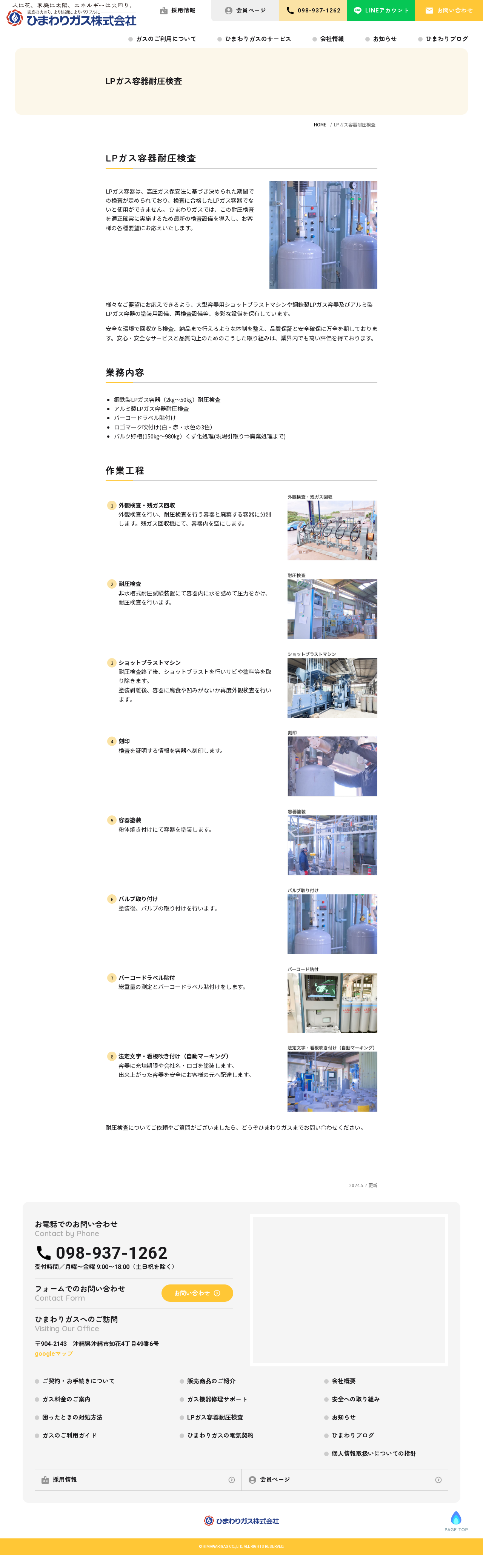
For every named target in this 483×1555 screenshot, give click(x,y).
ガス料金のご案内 (66, 1399)
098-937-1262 (313, 10)
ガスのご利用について (166, 39)
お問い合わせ (449, 10)
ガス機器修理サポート (217, 1399)
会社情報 (332, 39)
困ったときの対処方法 (72, 1417)
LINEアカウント (381, 10)
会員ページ (245, 10)
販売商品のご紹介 (211, 1381)
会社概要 (344, 1381)
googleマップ (54, 1353)
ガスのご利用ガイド (69, 1435)
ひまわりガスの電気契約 (220, 1435)
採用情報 (177, 10)
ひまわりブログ (447, 39)
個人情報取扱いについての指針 (374, 1453)
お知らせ (385, 39)
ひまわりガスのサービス (258, 39)
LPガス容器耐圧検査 (215, 1417)
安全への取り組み (356, 1399)
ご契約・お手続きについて (78, 1381)
